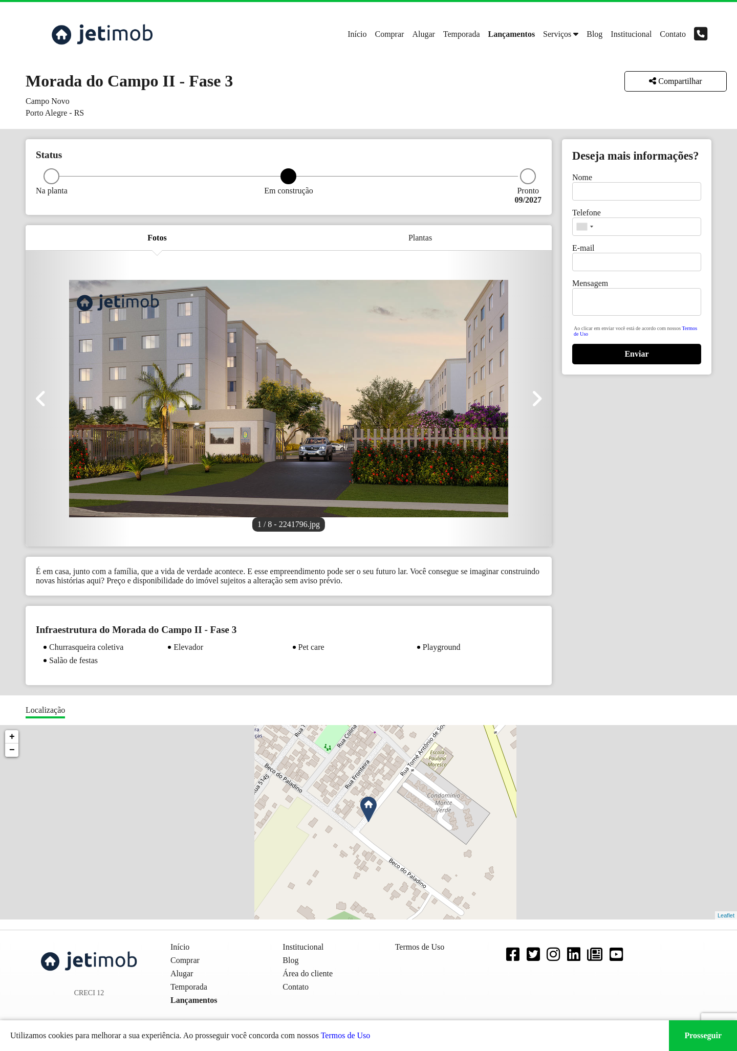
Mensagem (590, 283)
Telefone (586, 212)
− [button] (12, 750)
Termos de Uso (346, 1035)
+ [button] (12, 737)
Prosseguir (703, 1035)
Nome (582, 177)
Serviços (557, 34)
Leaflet (726, 915)
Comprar (389, 34)
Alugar (423, 34)
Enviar (636, 353)
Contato (673, 34)
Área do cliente (308, 973)
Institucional (631, 34)
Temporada (461, 34)
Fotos (156, 237)
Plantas (420, 237)
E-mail (583, 248)
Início (357, 34)
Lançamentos (511, 34)
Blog (594, 34)
